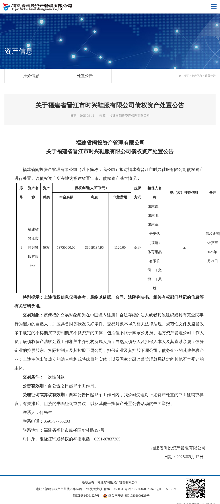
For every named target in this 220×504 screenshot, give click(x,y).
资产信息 (196, 75)
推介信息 (31, 76)
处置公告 (85, 76)
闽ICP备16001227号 (86, 495)
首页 (186, 75)
